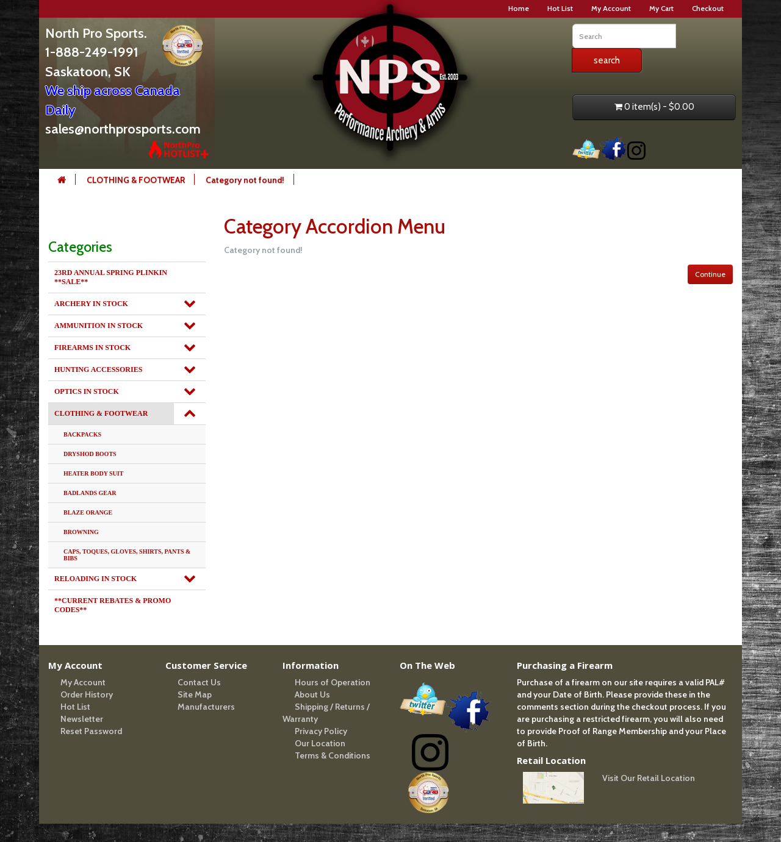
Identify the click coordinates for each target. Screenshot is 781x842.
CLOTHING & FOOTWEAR (136, 179)
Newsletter (81, 718)
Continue (710, 274)
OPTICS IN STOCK (86, 391)
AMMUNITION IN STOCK (98, 325)
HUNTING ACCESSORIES (98, 369)
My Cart (661, 8)
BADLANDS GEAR (89, 493)
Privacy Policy (321, 731)
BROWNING (81, 532)
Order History (86, 694)
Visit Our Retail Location (648, 777)
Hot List (560, 8)
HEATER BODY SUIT (93, 473)
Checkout (708, 8)
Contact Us (199, 682)
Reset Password (91, 731)
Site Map (195, 694)
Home (518, 8)
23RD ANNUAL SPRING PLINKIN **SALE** (110, 277)
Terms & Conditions (332, 755)
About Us (312, 694)
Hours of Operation (332, 682)
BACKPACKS (82, 434)
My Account (611, 8)
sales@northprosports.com (123, 129)
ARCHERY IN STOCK (91, 303)
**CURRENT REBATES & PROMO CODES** (112, 605)
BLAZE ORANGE (87, 512)
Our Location (320, 743)
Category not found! (245, 179)
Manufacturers (206, 706)
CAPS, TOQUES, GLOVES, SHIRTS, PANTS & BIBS (126, 555)
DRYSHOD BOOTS (90, 454)
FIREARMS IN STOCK (92, 347)
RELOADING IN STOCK (95, 578)
